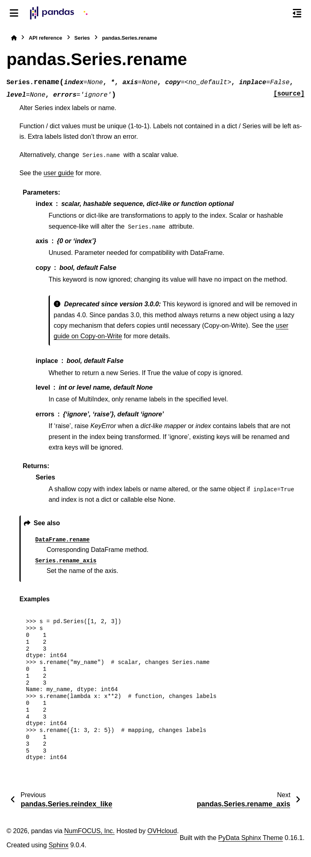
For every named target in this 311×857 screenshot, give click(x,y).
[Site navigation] (13, 13)
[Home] (14, 38)
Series (82, 38)
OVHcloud (162, 830)
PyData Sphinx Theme (250, 837)
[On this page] (297, 13)
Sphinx (58, 845)
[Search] (280, 13)
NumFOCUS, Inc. (89, 830)
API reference (45, 38)
